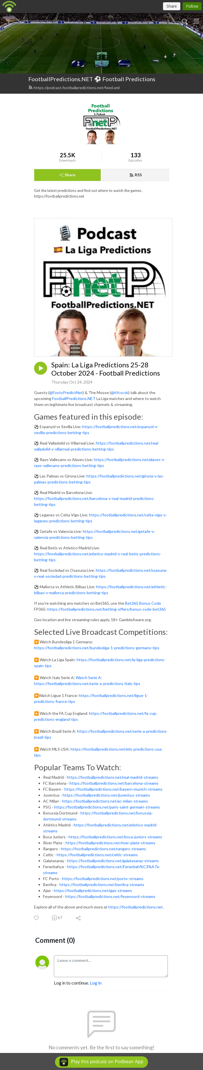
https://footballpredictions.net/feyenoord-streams (110, 896)
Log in (96, 982)
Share (67, 174)
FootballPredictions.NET (74, 398)
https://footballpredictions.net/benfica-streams (102, 884)
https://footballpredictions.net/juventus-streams (106, 795)
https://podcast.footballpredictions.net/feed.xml (74, 87)
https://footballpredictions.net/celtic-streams (97, 854)
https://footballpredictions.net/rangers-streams (103, 848)
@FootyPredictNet (66, 392)
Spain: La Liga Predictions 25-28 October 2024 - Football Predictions (105, 369)
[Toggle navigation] (196, 21)
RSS (135, 174)
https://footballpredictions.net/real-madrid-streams (112, 777)
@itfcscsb (119, 392)
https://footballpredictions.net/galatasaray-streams (113, 860)
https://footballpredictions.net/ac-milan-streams (105, 801)
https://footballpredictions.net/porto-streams (102, 878)
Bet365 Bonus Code (143, 603)
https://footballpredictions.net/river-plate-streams (110, 842)
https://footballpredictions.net (135, 906)
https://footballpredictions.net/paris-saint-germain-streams (107, 807)
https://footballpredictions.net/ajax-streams (93, 890)
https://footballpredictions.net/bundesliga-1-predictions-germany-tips (96, 647)
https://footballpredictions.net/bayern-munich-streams (113, 789)
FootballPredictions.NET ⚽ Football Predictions (91, 79)
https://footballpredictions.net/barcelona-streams (113, 783)
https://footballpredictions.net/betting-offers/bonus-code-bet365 (106, 609)
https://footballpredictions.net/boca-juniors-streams (115, 836)
